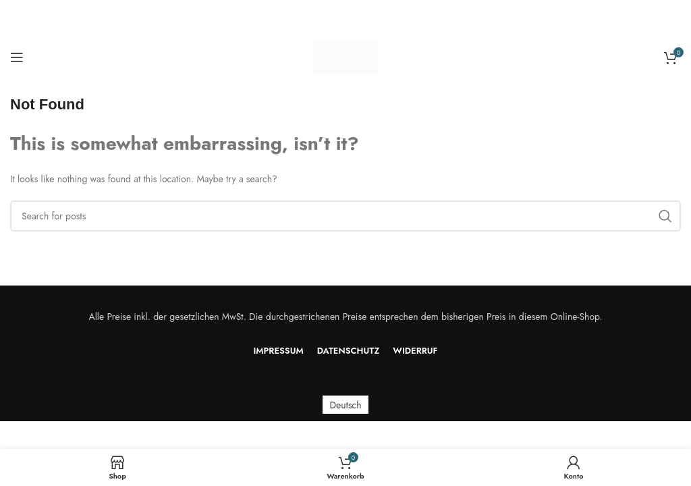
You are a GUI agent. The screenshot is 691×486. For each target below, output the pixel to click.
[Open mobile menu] (16, 57)
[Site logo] (345, 56)
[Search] (345, 216)
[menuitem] (345, 405)
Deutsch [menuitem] (345, 405)
